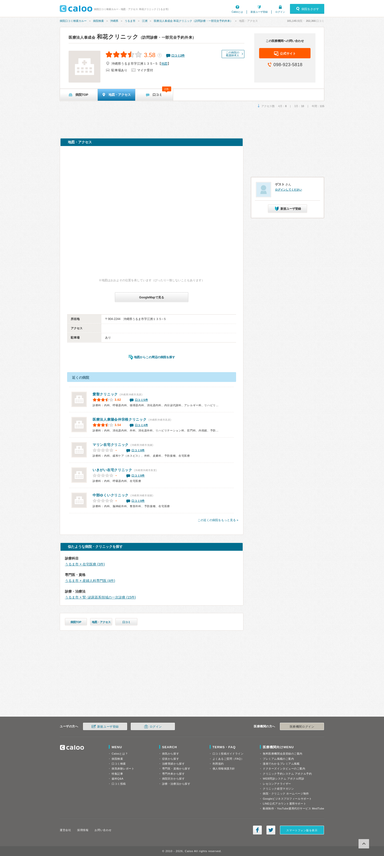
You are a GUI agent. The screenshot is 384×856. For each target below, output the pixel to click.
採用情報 (82, 830)
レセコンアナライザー (277, 783)
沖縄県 (114, 20)
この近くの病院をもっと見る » (218, 520)
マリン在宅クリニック (111, 445)
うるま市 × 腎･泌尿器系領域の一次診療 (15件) (100, 597)
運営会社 (65, 830)
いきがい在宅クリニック (112, 470)
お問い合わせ (103, 830)
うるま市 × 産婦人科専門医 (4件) (90, 581)
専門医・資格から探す (176, 768)
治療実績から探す (173, 763)
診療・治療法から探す (176, 783)
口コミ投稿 (119, 783)
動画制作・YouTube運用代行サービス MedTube (293, 808)
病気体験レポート (123, 768)
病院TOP (76, 622)
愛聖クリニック (105, 394)
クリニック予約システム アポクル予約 (287, 773)
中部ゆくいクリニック (111, 495)
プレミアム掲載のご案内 (278, 758)
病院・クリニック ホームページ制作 (286, 793)
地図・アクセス (101, 622)
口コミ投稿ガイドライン (228, 753)
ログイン (280, 12)
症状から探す (170, 758)
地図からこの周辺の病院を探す (154, 357)
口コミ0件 (138, 450)
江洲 (144, 20)
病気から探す (170, 753)
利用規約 (218, 763)
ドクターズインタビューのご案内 (284, 768)
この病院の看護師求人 (232, 54)
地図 (164, 63)
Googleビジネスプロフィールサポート (287, 798)
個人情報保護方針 (224, 768)
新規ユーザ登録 (259, 12)
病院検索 (98, 20)
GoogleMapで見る (151, 297)
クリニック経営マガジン (278, 788)
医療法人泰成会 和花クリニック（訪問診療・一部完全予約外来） (193, 20)
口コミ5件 (141, 399)
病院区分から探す (173, 778)
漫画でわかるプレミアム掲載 (281, 763)
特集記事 (117, 773)
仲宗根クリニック (120, 419)
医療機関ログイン (302, 726)
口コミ (126, 622)
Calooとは (237, 12)
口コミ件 (178, 55)
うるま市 (130, 20)
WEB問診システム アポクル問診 (283, 778)
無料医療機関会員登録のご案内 (282, 753)
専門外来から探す (173, 773)
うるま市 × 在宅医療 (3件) (85, 564)
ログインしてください (288, 189)
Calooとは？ (120, 753)
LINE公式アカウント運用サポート (284, 803)
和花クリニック (132, 37)
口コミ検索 (119, 763)
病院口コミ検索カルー (73, 20)
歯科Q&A (117, 778)
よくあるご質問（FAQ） (228, 758)
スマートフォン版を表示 (301, 830)
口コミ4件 (141, 425)
